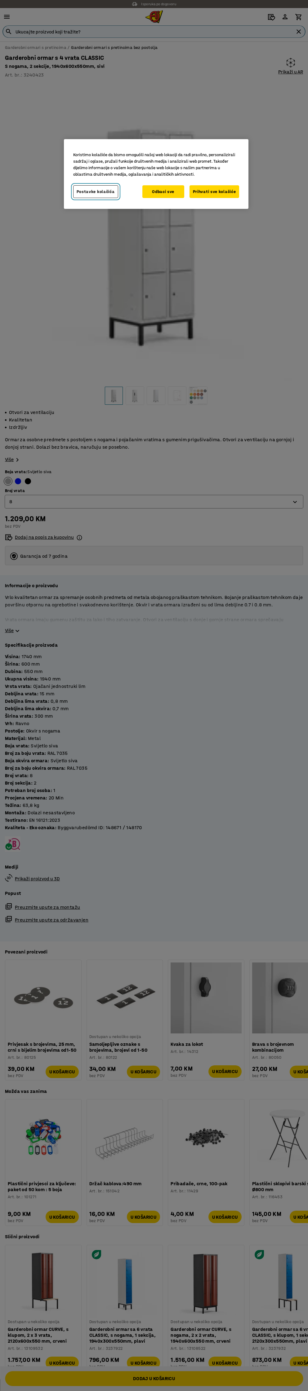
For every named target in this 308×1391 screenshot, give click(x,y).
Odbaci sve (163, 191)
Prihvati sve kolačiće (214, 191)
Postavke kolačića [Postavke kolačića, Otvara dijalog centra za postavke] (96, 191)
